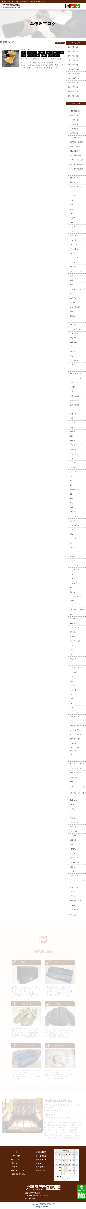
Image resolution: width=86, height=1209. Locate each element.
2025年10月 (72, 78)
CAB (71, 222)
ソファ (72, 195)
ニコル (72, 708)
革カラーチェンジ (76, 160)
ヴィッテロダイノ (76, 900)
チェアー (73, 423)
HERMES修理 (75, 111)
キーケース (74, 449)
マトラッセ (74, 231)
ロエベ (72, 844)
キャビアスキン (75, 240)
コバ (71, 543)
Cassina (73, 503)
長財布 (72, 587)
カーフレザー (75, 730)
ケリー (72, 369)
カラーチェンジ (75, 396)
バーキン (73, 530)
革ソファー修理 (75, 138)
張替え (72, 311)
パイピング (74, 614)
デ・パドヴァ (75, 249)
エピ (71, 356)
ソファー (73, 200)
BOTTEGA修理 (75, 155)
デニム (72, 905)
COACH (73, 325)
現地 (71, 498)
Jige (71, 654)
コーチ (72, 320)
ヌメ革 (23, 55)
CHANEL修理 (75, 151)
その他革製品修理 (76, 169)
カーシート (74, 476)
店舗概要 (41, 1170)
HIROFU (73, 849)
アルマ (72, 721)
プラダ (72, 896)
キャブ (72, 218)
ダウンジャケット (76, 712)
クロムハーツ (75, 472)
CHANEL (73, 623)
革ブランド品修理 (76, 164)
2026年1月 (71, 65)
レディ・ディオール (77, 764)
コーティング (75, 641)
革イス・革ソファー (19, 1170)
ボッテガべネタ (75, 445)
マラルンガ (74, 382)
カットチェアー (75, 307)
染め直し (49, 52)
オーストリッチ (75, 374)
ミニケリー (74, 365)
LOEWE (73, 840)
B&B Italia (73, 800)
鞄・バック (16, 1159)
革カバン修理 (75, 115)
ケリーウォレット (76, 454)
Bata (71, 694)
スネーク (73, 414)
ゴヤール (73, 534)
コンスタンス (75, 822)
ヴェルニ (73, 781)
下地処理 (73, 338)
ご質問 (72, 387)
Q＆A (72, 391)
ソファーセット (75, 596)
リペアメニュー (32, 52)
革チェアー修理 (75, 187)
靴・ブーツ (16, 1163)
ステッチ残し (75, 405)
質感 (62, 52)
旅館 (71, 485)
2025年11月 (72, 74)
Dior (71, 755)
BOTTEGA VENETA (77, 610)
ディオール (74, 759)
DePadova (73, 244)
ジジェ (72, 650)
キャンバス (74, 887)
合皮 (71, 285)
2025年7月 (71, 87)
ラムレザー (74, 236)
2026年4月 (71, 51)
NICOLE (73, 703)
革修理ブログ (43, 1167)
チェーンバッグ (75, 489)
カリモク (44, 55)
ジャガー (73, 561)
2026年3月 (71, 56)
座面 (71, 280)
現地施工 (73, 440)
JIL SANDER (74, 862)
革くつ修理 (74, 129)
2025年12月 (72, 69)
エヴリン (73, 298)
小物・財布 (16, 1156)
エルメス (73, 267)
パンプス (73, 463)
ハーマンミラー (75, 668)
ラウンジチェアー (53, 55)
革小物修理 (74, 124)
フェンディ (74, 876)
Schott (72, 685)
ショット (73, 690)
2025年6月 (71, 91)
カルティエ (74, 547)
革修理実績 (42, 1156)
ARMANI (73, 601)
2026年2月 (71, 60)
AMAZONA (74, 831)
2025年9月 (71, 83)
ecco (72, 676)
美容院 (72, 302)
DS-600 (72, 467)
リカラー (56, 52)
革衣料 (14, 1167)
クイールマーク (75, 378)
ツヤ (71, 645)
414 (71, 507)
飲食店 (72, 432)
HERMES (73, 342)
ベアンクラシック (76, 334)
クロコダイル (75, 583)
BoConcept (74, 777)
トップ (14, 1152)
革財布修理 (74, 120)
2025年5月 (71, 96)
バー (71, 347)
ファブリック (75, 717)
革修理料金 (42, 1152)
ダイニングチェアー (77, 276)
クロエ (72, 809)
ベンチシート (75, 427)
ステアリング (75, 570)
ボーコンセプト (75, 773)
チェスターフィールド (78, 289)
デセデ (72, 409)
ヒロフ (72, 853)
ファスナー (74, 512)
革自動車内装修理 (76, 142)
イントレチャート (76, 552)
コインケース (75, 827)
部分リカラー (75, 400)
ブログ (23, 52)
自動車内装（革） (19, 1174)
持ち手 (72, 556)
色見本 (72, 351)
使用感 (72, 316)
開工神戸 (73, 743)
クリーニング (31, 55)
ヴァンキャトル (75, 768)
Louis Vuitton (74, 525)
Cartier (72, 592)
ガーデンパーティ (76, 271)
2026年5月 (71, 47)
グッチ (72, 636)
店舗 (71, 436)
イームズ (73, 672)
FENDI (72, 871)
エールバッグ (75, 628)
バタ (71, 699)
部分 (71, 494)
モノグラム (74, 574)
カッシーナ (74, 209)
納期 (71, 418)
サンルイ (73, 538)
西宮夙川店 (41, 52)
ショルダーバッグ (76, 329)
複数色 (72, 867)
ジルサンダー (75, 858)
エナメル (73, 458)
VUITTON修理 (75, 146)
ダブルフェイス (75, 734)
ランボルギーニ (75, 619)
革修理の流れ (43, 1159)
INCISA (72, 253)
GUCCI (72, 632)
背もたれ (73, 818)
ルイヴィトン (75, 360)
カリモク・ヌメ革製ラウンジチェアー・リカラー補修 (41, 59)
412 (71, 213)
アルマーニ (74, 605)
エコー (72, 681)
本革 (38, 55)
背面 (71, 813)
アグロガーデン (75, 739)
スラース (73, 516)
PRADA (73, 891)
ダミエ (72, 521)
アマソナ (73, 836)
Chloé (72, 804)
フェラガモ (74, 909)
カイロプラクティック (78, 726)
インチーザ (74, 258)
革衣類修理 (74, 133)
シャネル (73, 227)
